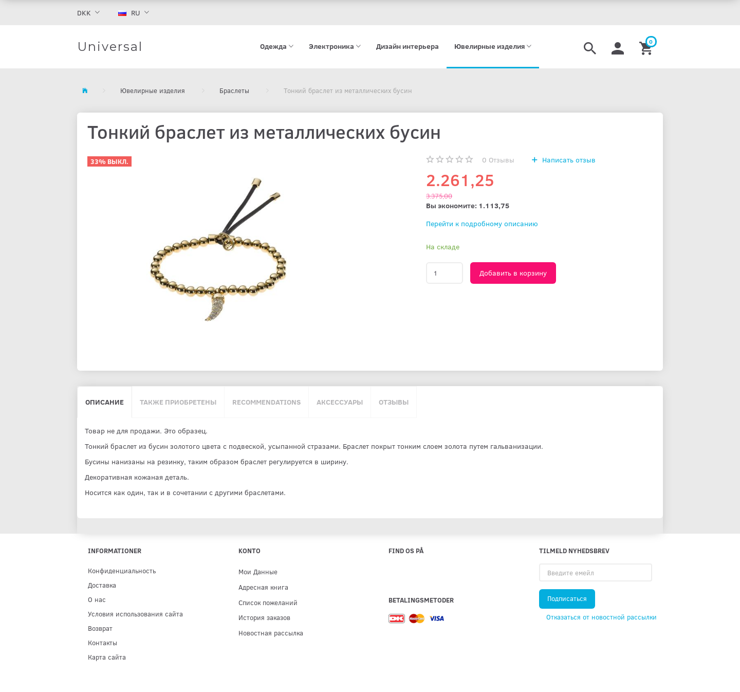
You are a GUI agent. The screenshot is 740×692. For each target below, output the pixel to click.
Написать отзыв (568, 160)
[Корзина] (647, 46)
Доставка (102, 584)
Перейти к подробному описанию (482, 223)
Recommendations (266, 402)
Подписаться (567, 598)
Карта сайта (107, 656)
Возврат (100, 628)
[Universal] (110, 46)
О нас (97, 599)
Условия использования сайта (135, 613)
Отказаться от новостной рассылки (601, 617)
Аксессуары (340, 402)
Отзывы (498, 160)
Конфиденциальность (122, 570)
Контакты (102, 642)
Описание (104, 402)
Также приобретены (178, 402)
